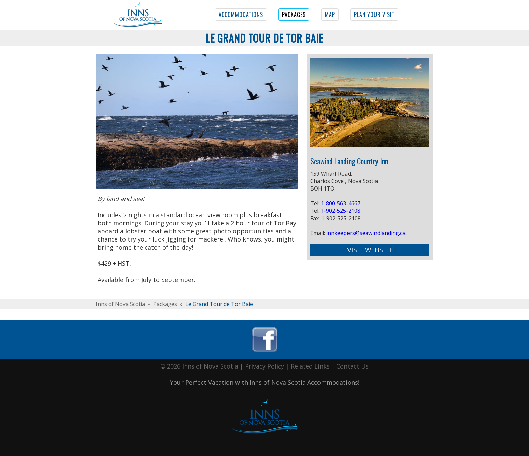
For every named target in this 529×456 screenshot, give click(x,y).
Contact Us (352, 366)
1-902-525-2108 (340, 210)
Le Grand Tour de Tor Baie (219, 304)
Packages (165, 304)
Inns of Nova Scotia (120, 304)
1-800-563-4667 (340, 203)
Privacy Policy (264, 366)
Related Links (310, 366)
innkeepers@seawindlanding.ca (366, 233)
